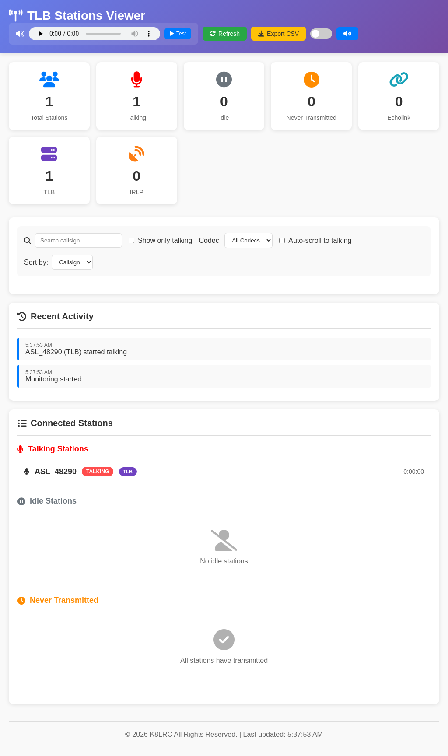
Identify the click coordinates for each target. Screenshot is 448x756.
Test (178, 34)
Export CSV (278, 33)
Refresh (225, 33)
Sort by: (36, 262)
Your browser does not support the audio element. (94, 33)
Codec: (210, 240)
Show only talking (165, 240)
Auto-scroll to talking (319, 240)
